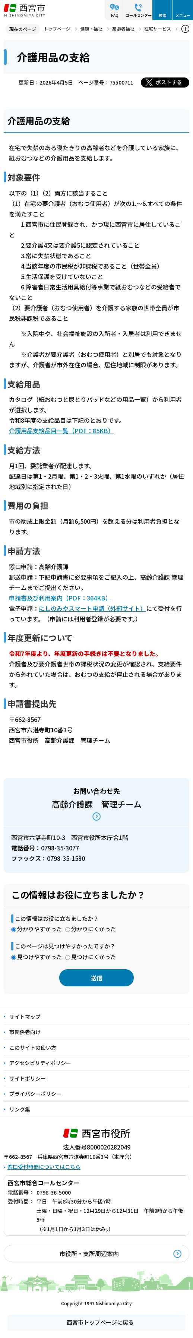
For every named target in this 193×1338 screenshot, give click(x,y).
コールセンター (139, 15)
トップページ (57, 28)
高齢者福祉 (123, 28)
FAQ (114, 15)
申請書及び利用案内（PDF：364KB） (60, 597)
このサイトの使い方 (32, 1047)
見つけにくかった (93, 957)
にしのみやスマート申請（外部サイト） (92, 608)
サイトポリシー (27, 1078)
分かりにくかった (93, 929)
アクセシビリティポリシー (40, 1062)
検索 (162, 15)
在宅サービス (157, 28)
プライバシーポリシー (35, 1093)
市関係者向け (25, 1032)
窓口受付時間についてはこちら (43, 1166)
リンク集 (19, 1109)
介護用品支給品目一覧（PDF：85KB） (61, 430)
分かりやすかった (39, 929)
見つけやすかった (39, 957)
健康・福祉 (91, 28)
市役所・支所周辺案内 (89, 1253)
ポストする (169, 82)
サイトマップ (25, 1016)
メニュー (182, 15)
